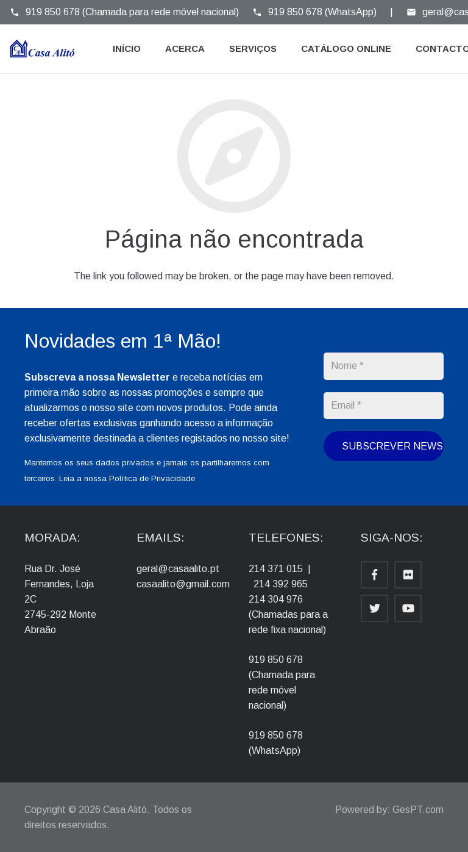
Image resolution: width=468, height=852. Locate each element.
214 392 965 (281, 584)
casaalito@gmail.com (183, 584)
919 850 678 (276, 659)
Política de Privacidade (152, 478)
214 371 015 (276, 569)
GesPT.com (418, 809)
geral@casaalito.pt (177, 569)
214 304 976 (276, 599)
